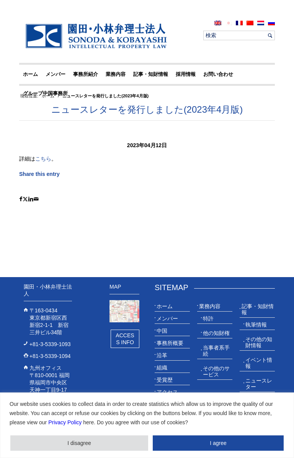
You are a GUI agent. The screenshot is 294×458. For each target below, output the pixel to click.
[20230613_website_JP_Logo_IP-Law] (94, 35)
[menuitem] (217, 22)
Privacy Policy (65, 422)
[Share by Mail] (36, 199)
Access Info (125, 338)
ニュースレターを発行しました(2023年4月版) (147, 109)
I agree (218, 443)
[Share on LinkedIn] (30, 199)
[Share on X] (25, 199)
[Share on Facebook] (21, 199)
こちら (43, 159)
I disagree (79, 443)
